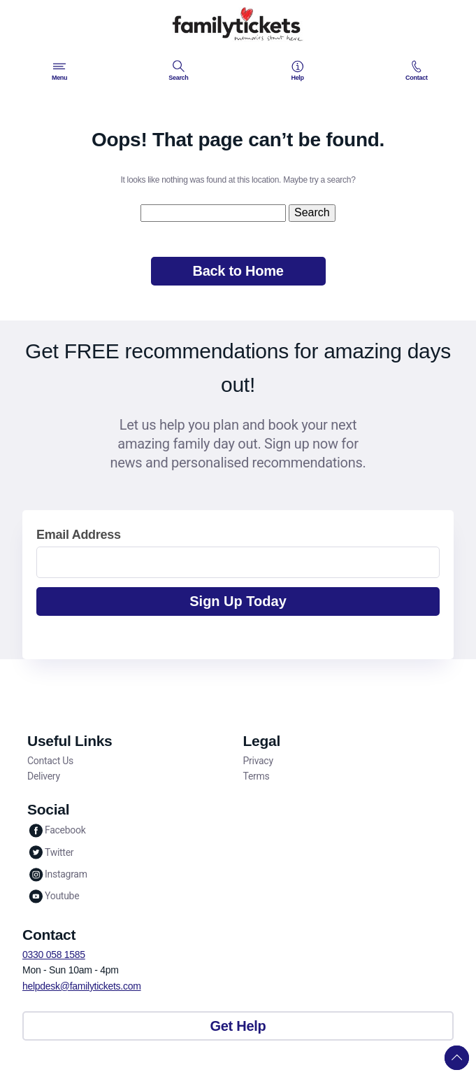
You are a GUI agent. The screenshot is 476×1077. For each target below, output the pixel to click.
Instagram (57, 874)
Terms (256, 776)
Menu (59, 70)
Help (297, 70)
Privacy (258, 760)
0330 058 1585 (53, 954)
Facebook (56, 830)
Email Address (78, 535)
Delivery (43, 776)
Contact (416, 70)
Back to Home (237, 271)
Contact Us (50, 760)
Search (178, 70)
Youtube (53, 896)
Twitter (50, 852)
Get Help (238, 1026)
